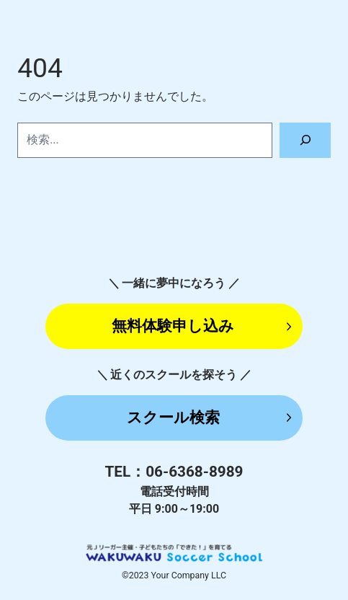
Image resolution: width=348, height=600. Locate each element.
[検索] (305, 140)
